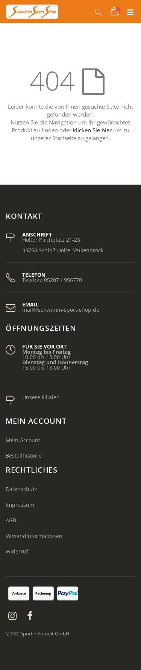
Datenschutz (21, 489)
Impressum (20, 504)
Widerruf (17, 551)
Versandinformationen (34, 536)
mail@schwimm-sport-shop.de (60, 309)
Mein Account (23, 440)
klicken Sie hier (92, 130)
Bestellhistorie (24, 455)
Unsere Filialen (41, 397)
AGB (11, 520)
